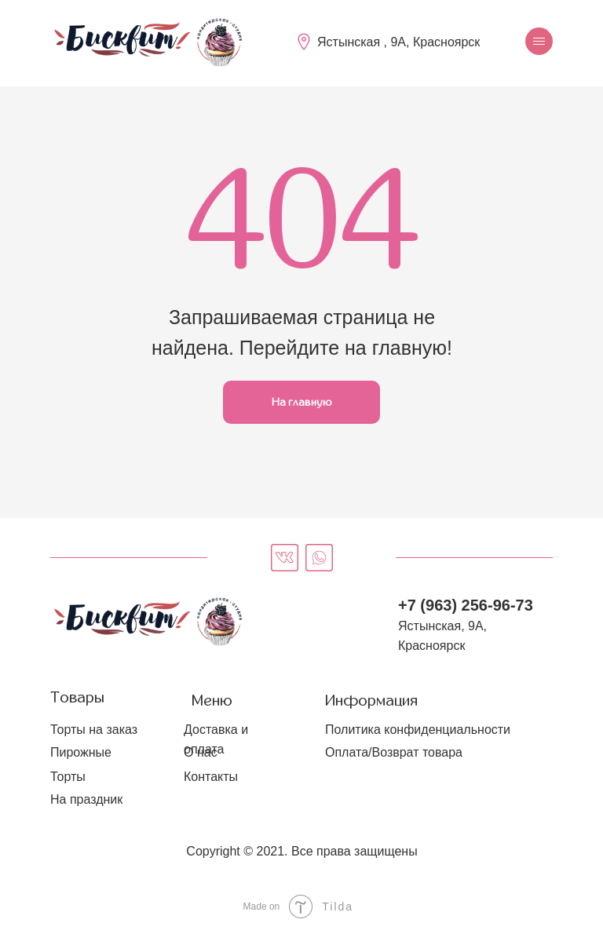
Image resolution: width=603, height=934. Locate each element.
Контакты (211, 776)
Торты (68, 776)
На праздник (86, 799)
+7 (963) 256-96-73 (465, 605)
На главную (302, 402)
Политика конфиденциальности (417, 729)
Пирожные (80, 752)
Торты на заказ (93, 729)
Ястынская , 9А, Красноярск (398, 42)
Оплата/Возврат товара (393, 752)
